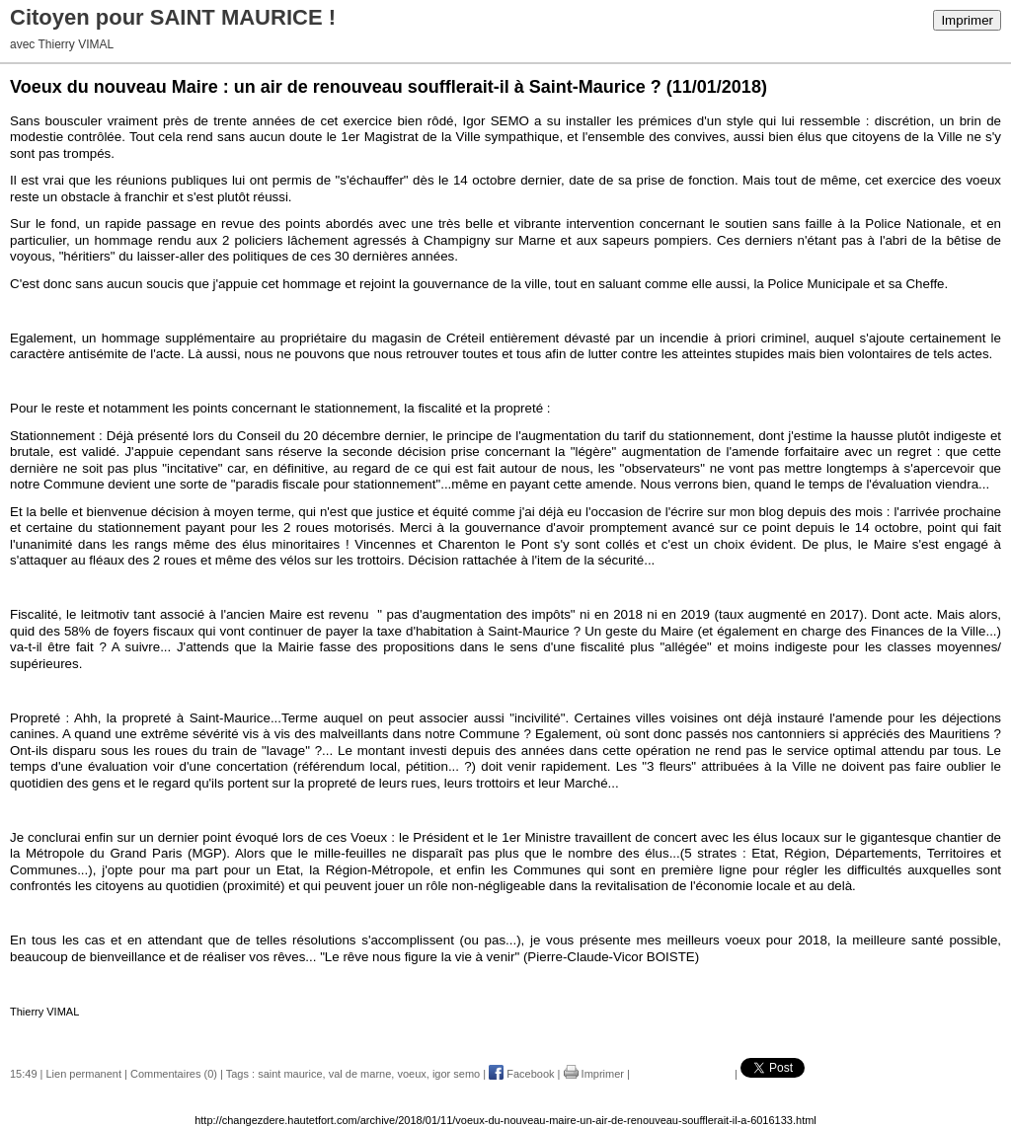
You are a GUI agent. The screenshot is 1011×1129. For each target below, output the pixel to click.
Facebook (521, 1074)
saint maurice (290, 1074)
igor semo (456, 1074)
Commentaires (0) (173, 1074)
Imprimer (967, 20)
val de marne (360, 1074)
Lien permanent (83, 1074)
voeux (411, 1074)
